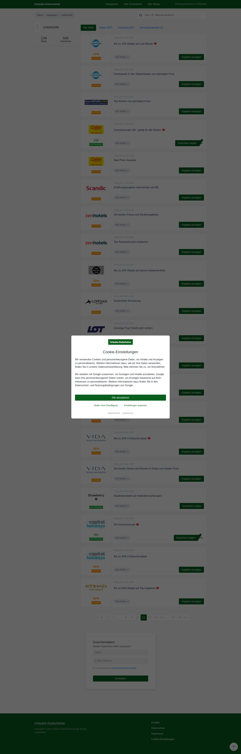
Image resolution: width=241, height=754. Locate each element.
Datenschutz (114, 413)
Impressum (127, 413)
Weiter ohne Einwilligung (106, 405)
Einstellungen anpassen (135, 405)
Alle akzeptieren (120, 397)
